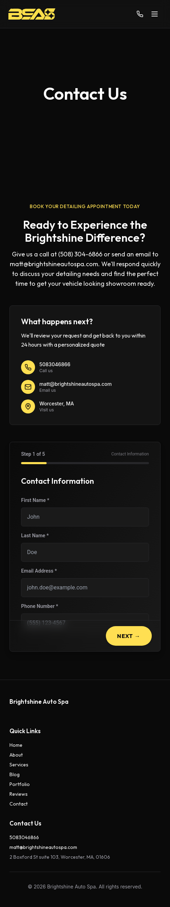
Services (18, 764)
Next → (129, 635)
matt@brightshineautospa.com (43, 847)
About (16, 755)
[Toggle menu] (155, 14)
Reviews (18, 794)
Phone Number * (39, 606)
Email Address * (39, 571)
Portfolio (19, 784)
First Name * (35, 500)
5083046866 (24, 837)
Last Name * (35, 535)
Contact (18, 804)
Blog (14, 774)
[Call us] (139, 13)
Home (15, 745)
